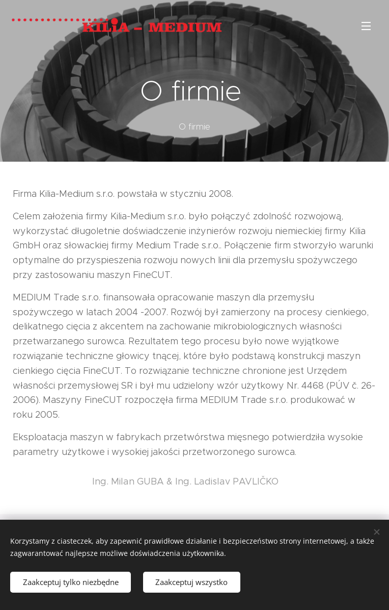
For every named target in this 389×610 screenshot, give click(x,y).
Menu (366, 26)
